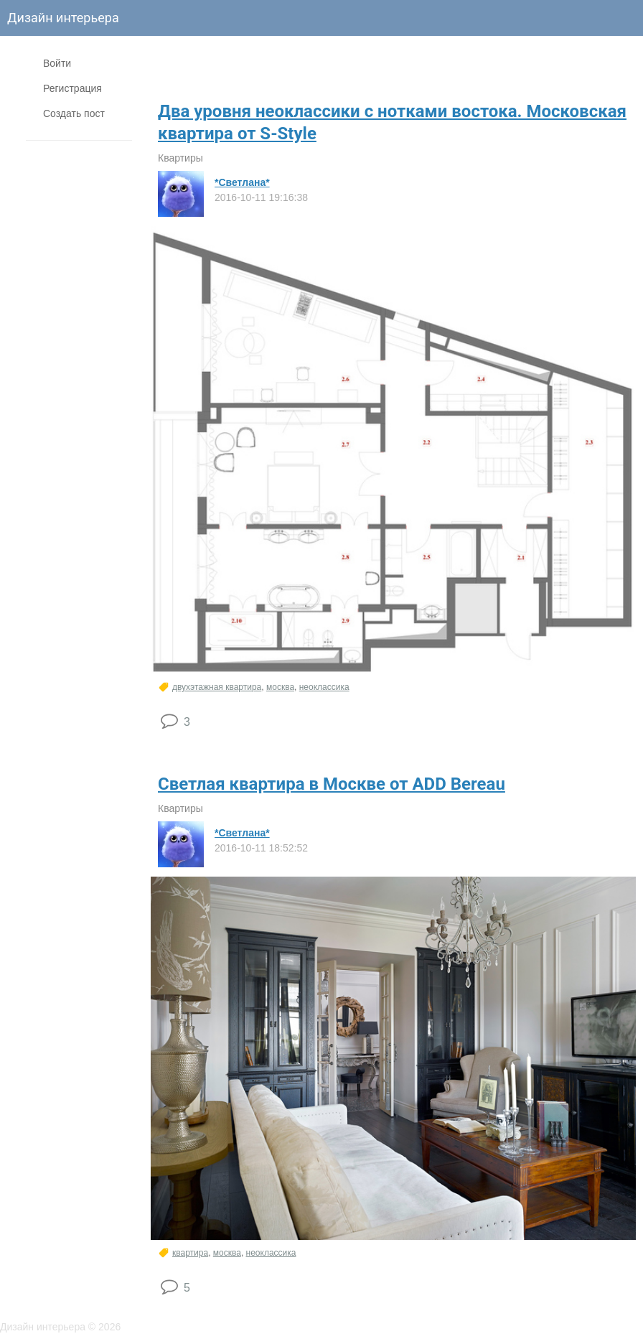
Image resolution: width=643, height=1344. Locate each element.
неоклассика (324, 687)
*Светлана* (242, 182)
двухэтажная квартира (216, 687)
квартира (190, 1253)
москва (280, 687)
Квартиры (180, 158)
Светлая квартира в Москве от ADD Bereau (331, 784)
